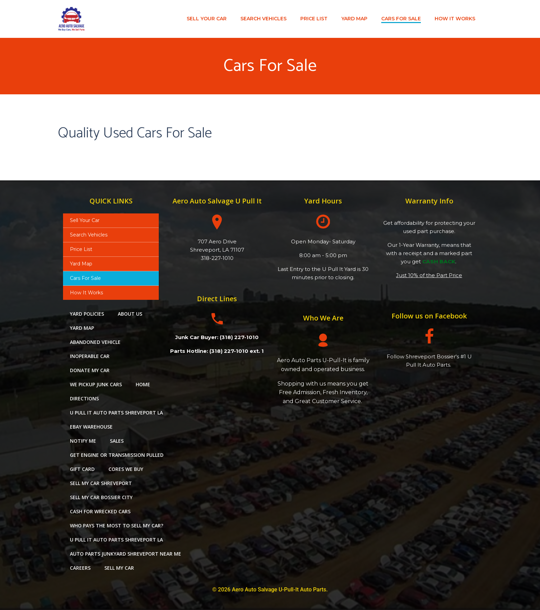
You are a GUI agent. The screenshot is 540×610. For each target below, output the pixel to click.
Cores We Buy (125, 469)
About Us (130, 314)
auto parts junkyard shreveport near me (125, 554)
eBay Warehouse (91, 427)
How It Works (455, 18)
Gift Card (82, 469)
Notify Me (83, 441)
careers (80, 568)
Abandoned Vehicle (95, 342)
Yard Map (354, 18)
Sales (117, 441)
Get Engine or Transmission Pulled (117, 455)
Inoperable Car (90, 356)
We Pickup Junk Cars (96, 384)
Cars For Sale (401, 18)
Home (143, 384)
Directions (84, 399)
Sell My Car (119, 568)
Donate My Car (90, 370)
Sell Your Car (207, 18)
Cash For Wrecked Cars (100, 511)
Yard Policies (87, 314)
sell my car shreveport (101, 483)
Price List (314, 18)
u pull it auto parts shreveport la (116, 413)
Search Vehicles (263, 18)
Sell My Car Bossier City (101, 497)
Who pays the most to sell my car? (116, 526)
